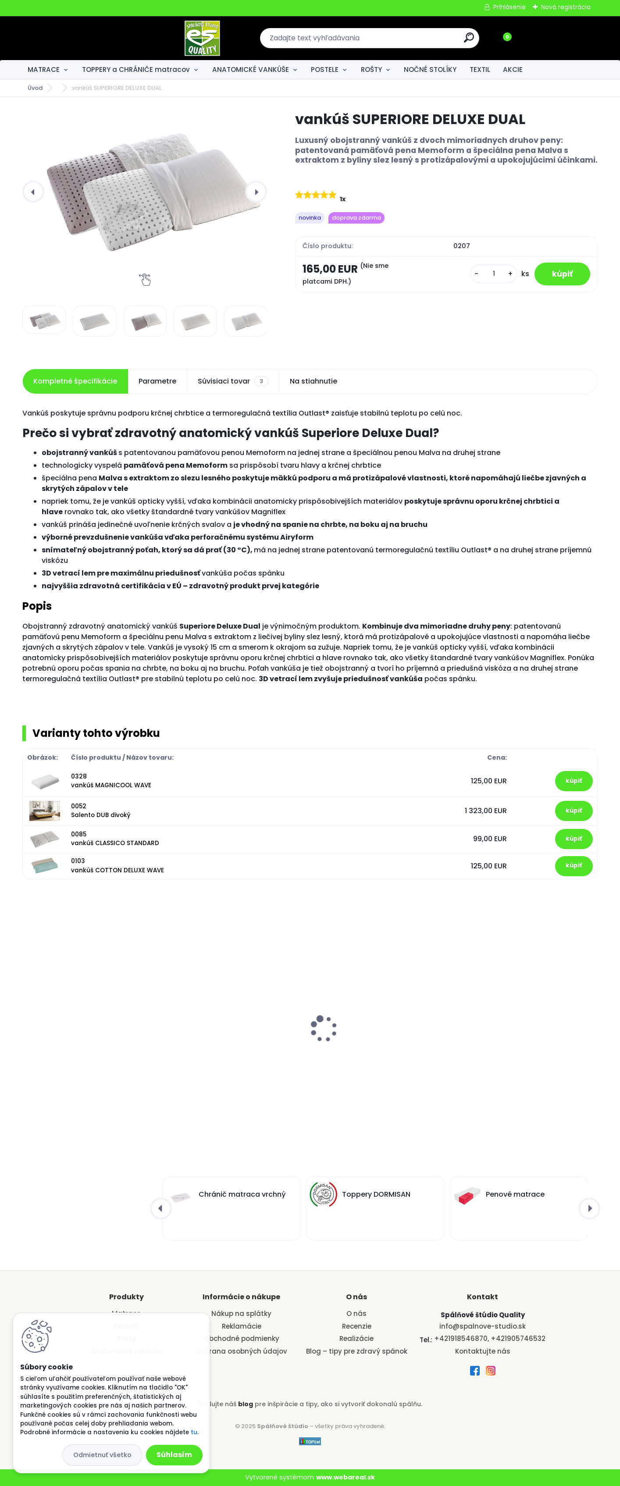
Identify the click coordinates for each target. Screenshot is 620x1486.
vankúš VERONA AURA (209, 1007)
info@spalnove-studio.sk (482, 1326)
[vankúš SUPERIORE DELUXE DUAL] (144, 182)
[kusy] (494, 274)
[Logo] (76, 38)
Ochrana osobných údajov (241, 1351)
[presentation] (33, 192)
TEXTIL (480, 69)
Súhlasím (174, 1455)
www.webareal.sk (345, 1477)
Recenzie (356, 1326)
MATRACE (44, 69)
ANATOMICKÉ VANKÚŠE (250, 69)
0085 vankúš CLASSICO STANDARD (115, 838)
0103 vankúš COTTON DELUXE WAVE (117, 865)
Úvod (35, 88)
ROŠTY (371, 69)
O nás (356, 1313)
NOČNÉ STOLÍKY (430, 69)
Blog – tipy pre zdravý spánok (356, 1351)
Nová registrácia (566, 7)
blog (245, 1404)
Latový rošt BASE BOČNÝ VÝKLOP (374, 1035)
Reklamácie (241, 1326)
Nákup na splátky (241, 1313)
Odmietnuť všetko (102, 1454)
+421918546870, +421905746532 (489, 1338)
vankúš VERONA (491, 1007)
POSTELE (325, 69)
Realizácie (356, 1338)
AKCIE (513, 69)
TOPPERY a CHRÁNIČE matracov (136, 69)
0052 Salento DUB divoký (101, 810)
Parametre (157, 381)
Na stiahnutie (313, 381)
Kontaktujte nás (482, 1351)
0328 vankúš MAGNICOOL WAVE (111, 780)
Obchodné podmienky (241, 1338)
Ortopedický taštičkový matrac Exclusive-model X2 (82, 1011)
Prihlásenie (509, 7)
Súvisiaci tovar (233, 381)
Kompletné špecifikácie (75, 381)
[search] (405, 41)
